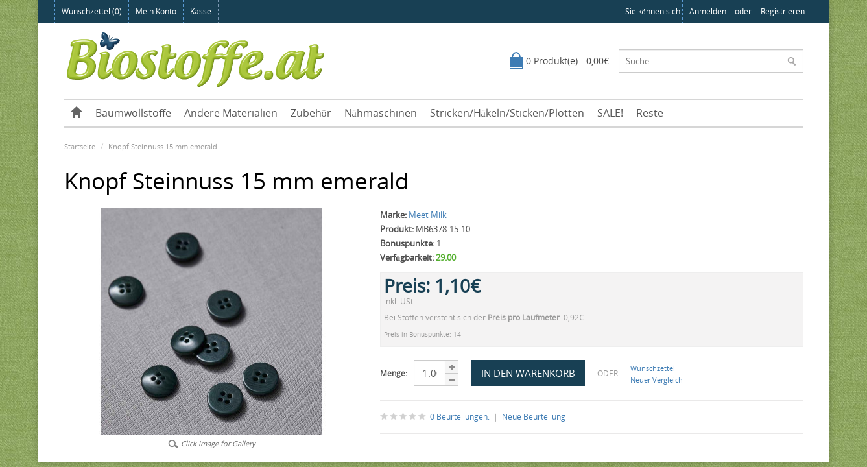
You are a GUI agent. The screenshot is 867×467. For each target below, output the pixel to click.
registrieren (783, 11)
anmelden (707, 11)
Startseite (79, 146)
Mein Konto (156, 11)
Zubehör (311, 113)
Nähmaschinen (380, 113)
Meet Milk (428, 215)
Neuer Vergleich (656, 380)
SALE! (610, 113)
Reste (649, 113)
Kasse (200, 11)
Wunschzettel (652, 368)
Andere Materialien (231, 113)
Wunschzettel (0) (92, 11)
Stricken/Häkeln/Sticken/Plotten (507, 113)
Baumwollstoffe (133, 113)
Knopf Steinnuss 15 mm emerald (162, 146)
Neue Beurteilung (533, 416)
